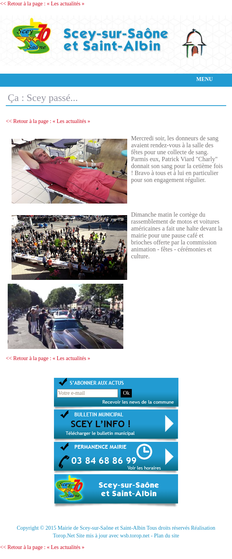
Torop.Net (64, 536)
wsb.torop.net (135, 536)
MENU (204, 79)
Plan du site (166, 536)
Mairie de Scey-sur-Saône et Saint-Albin (101, 528)
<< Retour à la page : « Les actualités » (42, 4)
